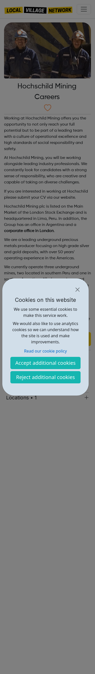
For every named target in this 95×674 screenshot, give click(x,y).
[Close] (77, 290)
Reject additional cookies (45, 377)
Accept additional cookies (45, 362)
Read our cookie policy (45, 351)
